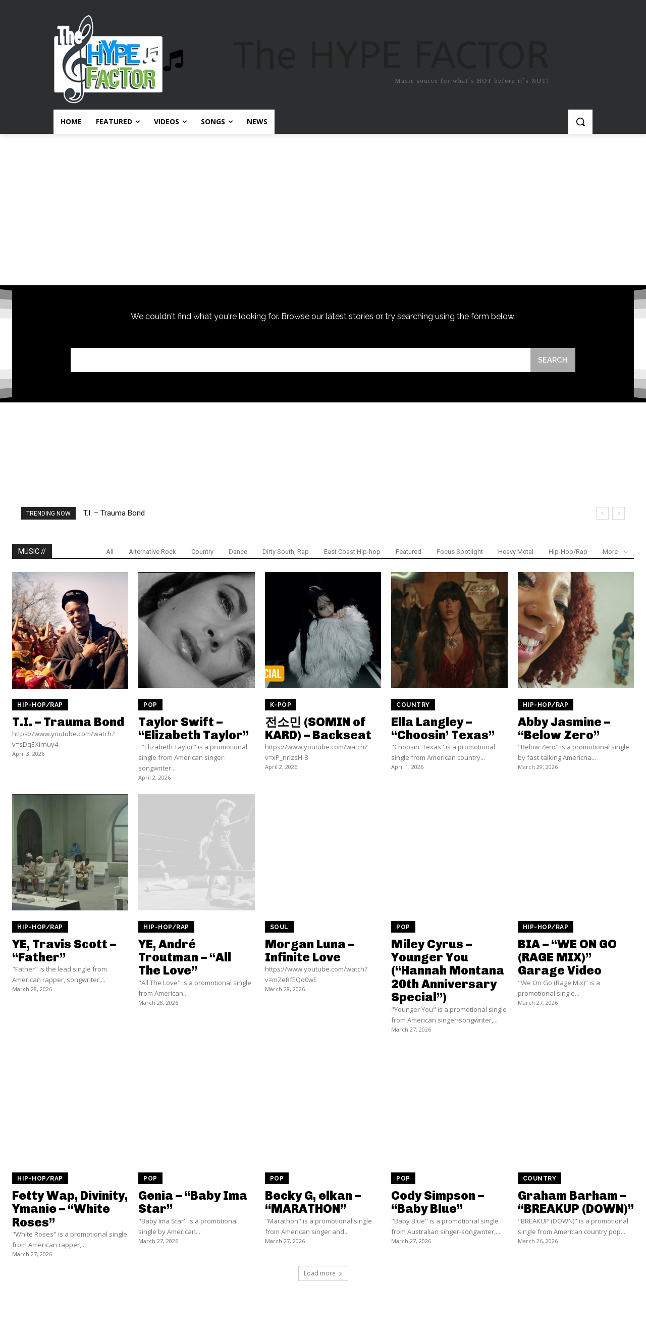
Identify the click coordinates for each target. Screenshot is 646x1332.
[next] (618, 513)
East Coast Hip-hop (352, 552)
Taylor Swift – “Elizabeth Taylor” (193, 728)
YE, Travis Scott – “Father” (64, 950)
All (110, 552)
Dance (238, 552)
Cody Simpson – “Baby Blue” (437, 1202)
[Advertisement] (323, 209)
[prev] (602, 513)
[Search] (552, 360)
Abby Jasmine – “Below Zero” (564, 728)
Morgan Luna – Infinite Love (309, 950)
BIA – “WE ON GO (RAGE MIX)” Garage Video (567, 957)
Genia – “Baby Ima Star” (192, 1202)
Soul (279, 927)
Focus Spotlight (460, 552)
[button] (580, 122)
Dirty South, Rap (285, 552)
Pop (150, 704)
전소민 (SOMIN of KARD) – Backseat (318, 728)
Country (202, 552)
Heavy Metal (515, 552)
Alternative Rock (152, 552)
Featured (408, 552)
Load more (323, 1273)
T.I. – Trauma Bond (114, 513)
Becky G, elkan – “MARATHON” (313, 1202)
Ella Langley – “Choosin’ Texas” (443, 728)
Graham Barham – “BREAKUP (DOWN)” (576, 1202)
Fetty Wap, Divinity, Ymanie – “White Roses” (70, 1209)
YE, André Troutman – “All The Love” (184, 957)
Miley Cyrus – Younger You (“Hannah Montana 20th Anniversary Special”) (447, 971)
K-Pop (281, 704)
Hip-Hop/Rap (568, 552)
